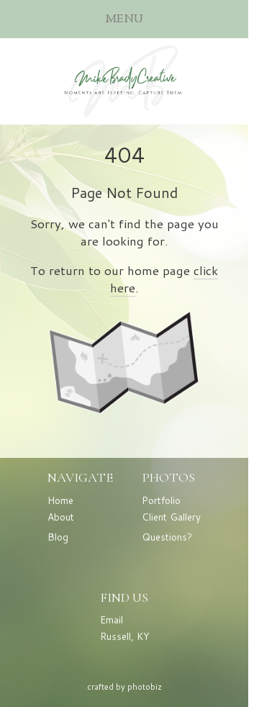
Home (60, 500)
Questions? (167, 537)
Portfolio (161, 500)
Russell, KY (124, 637)
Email (111, 620)
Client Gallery (171, 516)
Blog (57, 537)
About (60, 516)
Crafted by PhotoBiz (124, 687)
